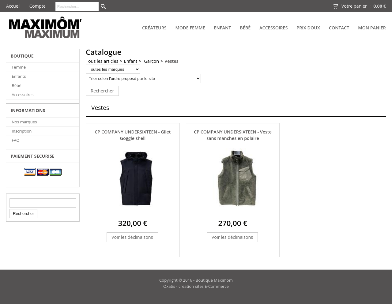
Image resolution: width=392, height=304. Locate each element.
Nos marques (24, 122)
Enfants (19, 76)
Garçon (151, 61)
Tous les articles (102, 61)
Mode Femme (190, 28)
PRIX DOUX (308, 28)
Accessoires (273, 28)
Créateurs (154, 28)
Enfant (222, 28)
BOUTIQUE (22, 56)
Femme (19, 67)
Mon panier (372, 28)
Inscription (22, 131)
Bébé (245, 28)
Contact (339, 28)
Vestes (171, 61)
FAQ (15, 140)
